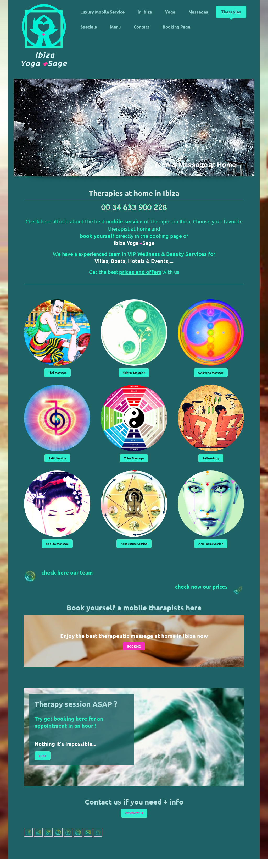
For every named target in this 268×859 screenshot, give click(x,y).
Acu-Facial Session (210, 543)
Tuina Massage (134, 458)
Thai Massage (57, 372)
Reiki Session (57, 458)
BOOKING (134, 646)
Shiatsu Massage (134, 372)
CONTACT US (134, 813)
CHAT (42, 755)
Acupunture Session (134, 543)
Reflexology (211, 458)
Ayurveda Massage (211, 372)
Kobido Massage (57, 543)
